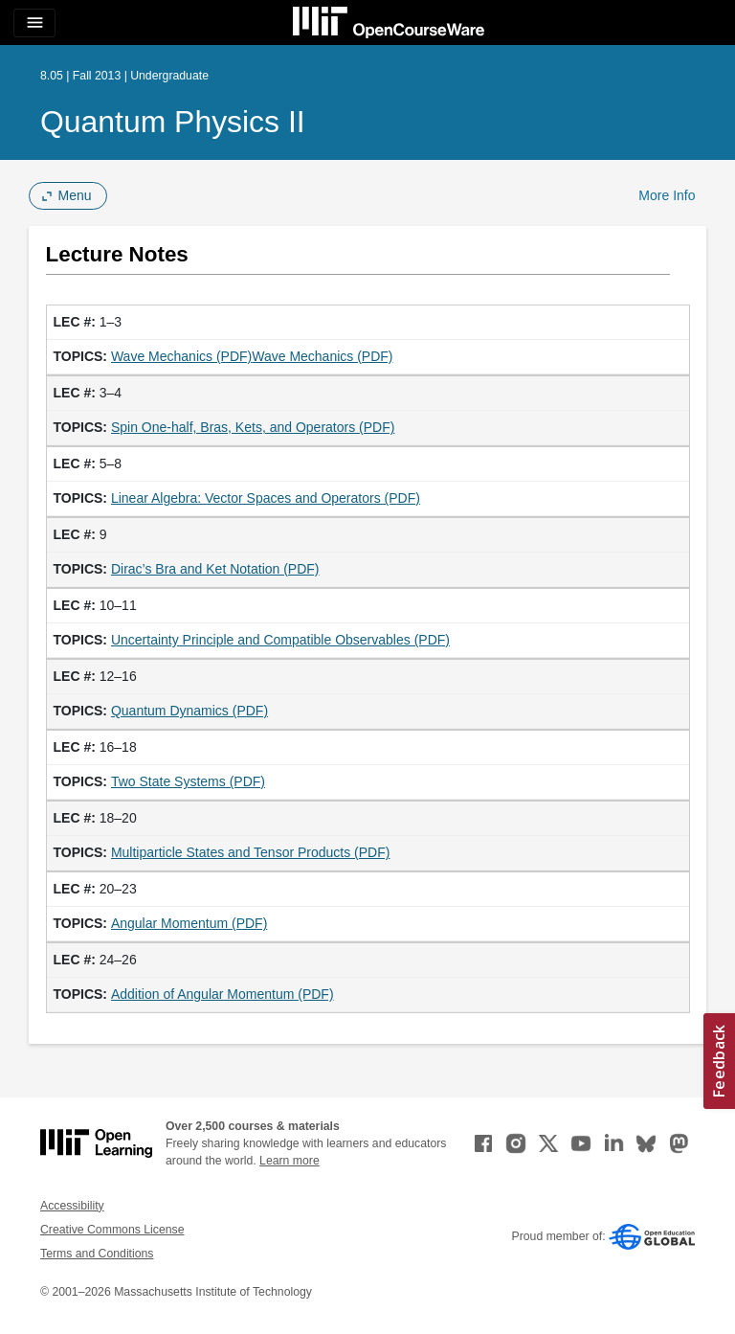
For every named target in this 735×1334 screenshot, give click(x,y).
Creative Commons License (112, 1229)
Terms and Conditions (96, 1253)
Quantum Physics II (172, 121)
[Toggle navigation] (34, 23)
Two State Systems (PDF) (188, 781)
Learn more (289, 1160)
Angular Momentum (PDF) (189, 923)
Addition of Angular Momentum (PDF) (222, 994)
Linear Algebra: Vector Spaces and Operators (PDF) (265, 498)
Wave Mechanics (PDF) (181, 356)
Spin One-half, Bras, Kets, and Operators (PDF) (252, 427)
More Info (666, 195)
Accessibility (72, 1205)
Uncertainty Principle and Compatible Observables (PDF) (280, 639)
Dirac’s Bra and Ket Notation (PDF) (215, 569)
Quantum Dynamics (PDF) (189, 710)
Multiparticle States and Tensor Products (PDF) (250, 852)
